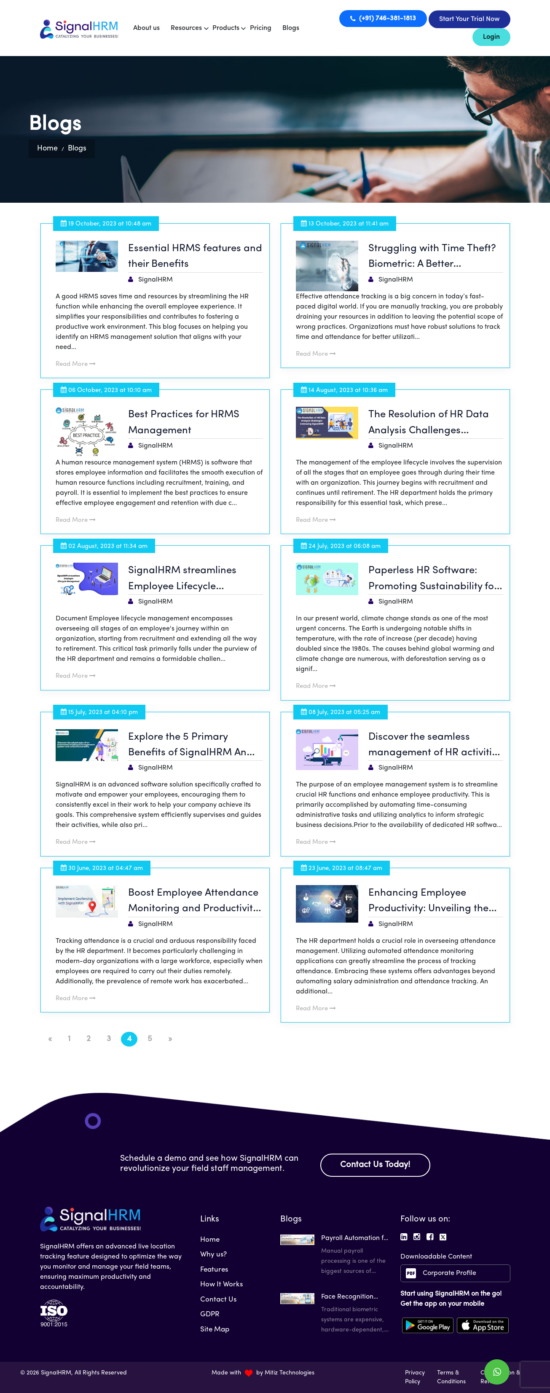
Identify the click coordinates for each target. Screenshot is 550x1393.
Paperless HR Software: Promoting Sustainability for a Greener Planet (432, 586)
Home (47, 149)
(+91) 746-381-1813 (383, 18)
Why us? (213, 1254)
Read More (76, 364)
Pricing (260, 28)
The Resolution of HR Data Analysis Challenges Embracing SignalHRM (428, 430)
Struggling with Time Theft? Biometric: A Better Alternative (432, 264)
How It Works (221, 1284)
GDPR (210, 1314)
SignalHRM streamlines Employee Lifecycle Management (182, 586)
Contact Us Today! (375, 1165)
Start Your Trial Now (469, 19)
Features (214, 1269)
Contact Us (218, 1299)
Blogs (290, 28)
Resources (186, 28)
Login (491, 37)
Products (225, 28)
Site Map (214, 1329)
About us (146, 28)
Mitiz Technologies (289, 1373)
